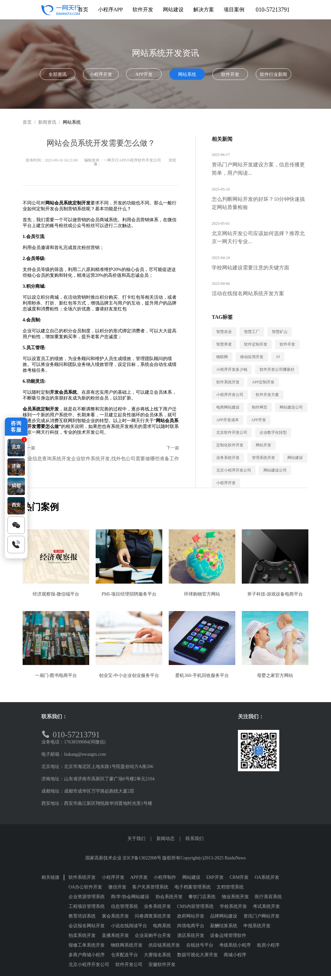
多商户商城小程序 (87, 954)
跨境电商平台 (190, 925)
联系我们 (195, 838)
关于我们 (136, 838)
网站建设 (295, 457)
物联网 (222, 357)
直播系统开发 (115, 935)
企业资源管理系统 (87, 896)
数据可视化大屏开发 (197, 954)
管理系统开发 (263, 457)
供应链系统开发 (164, 945)
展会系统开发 (115, 916)
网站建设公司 (291, 407)
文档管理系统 (230, 887)
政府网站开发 (190, 916)
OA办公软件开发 (85, 887)
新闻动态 (165, 838)
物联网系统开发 (127, 945)
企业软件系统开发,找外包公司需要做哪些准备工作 (125, 458)
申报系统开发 (257, 925)
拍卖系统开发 (82, 935)
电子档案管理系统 (193, 887)
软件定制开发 (255, 344)
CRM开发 (239, 877)
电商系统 (162, 925)
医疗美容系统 (268, 896)
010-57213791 (273, 9)
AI (278, 356)
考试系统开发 (266, 906)
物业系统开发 (235, 896)
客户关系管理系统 (150, 887)
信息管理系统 (124, 906)
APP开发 (144, 74)
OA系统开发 (267, 877)
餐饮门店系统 (202, 896)
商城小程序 (235, 954)
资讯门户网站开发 (261, 916)
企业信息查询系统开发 (47, 458)
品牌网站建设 (223, 916)
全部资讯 (57, 74)
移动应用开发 (251, 357)
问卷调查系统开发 (153, 916)
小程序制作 (165, 877)
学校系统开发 (233, 906)
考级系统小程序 (235, 945)
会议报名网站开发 (87, 925)
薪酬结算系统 (223, 925)
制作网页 (259, 407)
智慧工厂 (252, 331)
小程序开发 (101, 74)
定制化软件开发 (229, 445)
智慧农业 (224, 331)
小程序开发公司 (229, 394)
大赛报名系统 (157, 954)
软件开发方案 (267, 394)
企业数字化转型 (273, 432)
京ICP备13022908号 (142, 858)
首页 (27, 122)
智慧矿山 (279, 331)
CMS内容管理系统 (195, 906)
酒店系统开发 (190, 935)
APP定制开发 (263, 382)
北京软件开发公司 (231, 432)
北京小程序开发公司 (233, 470)
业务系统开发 (228, 457)
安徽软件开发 (162, 964)
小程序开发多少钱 (231, 369)
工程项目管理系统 (87, 906)
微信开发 (117, 887)
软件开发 (230, 74)
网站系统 (187, 74)
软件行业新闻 (273, 74)
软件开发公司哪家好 (277, 369)
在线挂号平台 (199, 945)
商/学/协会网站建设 (130, 896)
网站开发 (263, 445)
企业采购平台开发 (153, 935)
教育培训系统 (82, 916)
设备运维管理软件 (228, 935)
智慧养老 (224, 344)
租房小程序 (268, 945)
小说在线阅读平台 (129, 925)
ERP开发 (215, 877)
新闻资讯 (47, 122)
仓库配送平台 (124, 954)
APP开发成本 (227, 420)
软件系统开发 (228, 382)
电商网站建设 (228, 407)
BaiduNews (235, 858)
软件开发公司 (129, 964)
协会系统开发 (169, 896)
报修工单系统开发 (87, 945)
